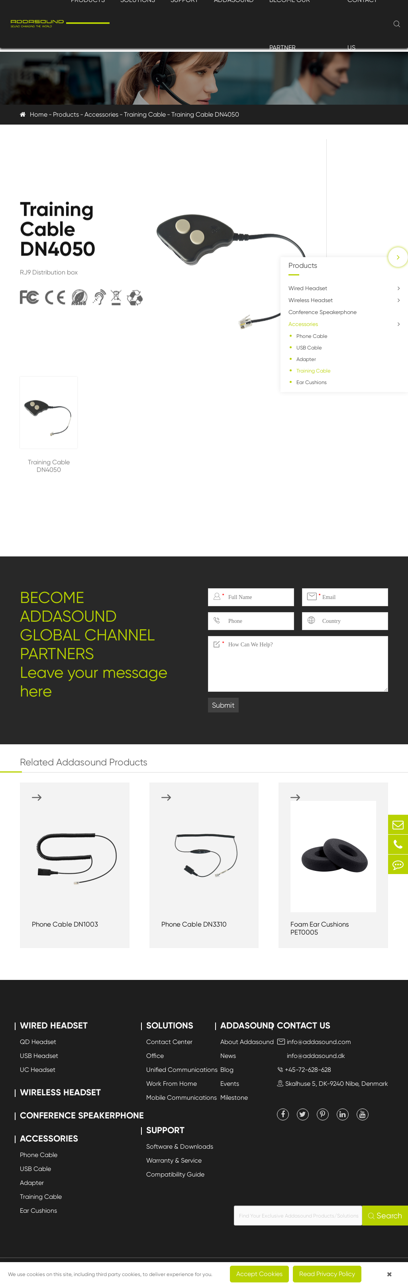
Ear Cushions (311, 382)
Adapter (306, 359)
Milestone (234, 1097)
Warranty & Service (174, 1160)
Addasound (247, 1025)
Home (38, 114)
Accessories (101, 114)
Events (229, 1083)
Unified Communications (182, 1069)
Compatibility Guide (175, 1174)
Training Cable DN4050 (205, 114)
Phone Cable (312, 336)
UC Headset (37, 1069)
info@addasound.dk (311, 1056)
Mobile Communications (181, 1097)
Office (155, 1056)
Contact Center (169, 1042)
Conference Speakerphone (322, 312)
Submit (223, 705)
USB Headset (39, 1056)
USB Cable (309, 348)
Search (385, 1215)
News (228, 1056)
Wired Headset (307, 288)
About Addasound (247, 1042)
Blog (226, 1069)
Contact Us (303, 1025)
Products (66, 114)
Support (165, 1130)
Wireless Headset (310, 300)
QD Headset (38, 1042)
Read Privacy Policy (327, 1274)
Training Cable (145, 114)
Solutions (169, 1025)
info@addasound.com (314, 1042)
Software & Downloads (179, 1146)
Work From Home (171, 1083)
